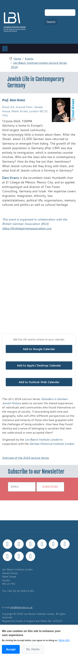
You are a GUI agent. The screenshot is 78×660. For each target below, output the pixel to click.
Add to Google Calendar (39, 349)
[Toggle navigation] (5, 48)
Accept (10, 649)
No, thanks (32, 649)
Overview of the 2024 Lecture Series (25, 458)
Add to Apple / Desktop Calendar (39, 365)
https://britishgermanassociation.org (26, 228)
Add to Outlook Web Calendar (39, 382)
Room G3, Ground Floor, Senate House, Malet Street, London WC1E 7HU (25, 111)
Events (29, 58)
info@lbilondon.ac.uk (21, 607)
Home (17, 58)
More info (64, 640)
